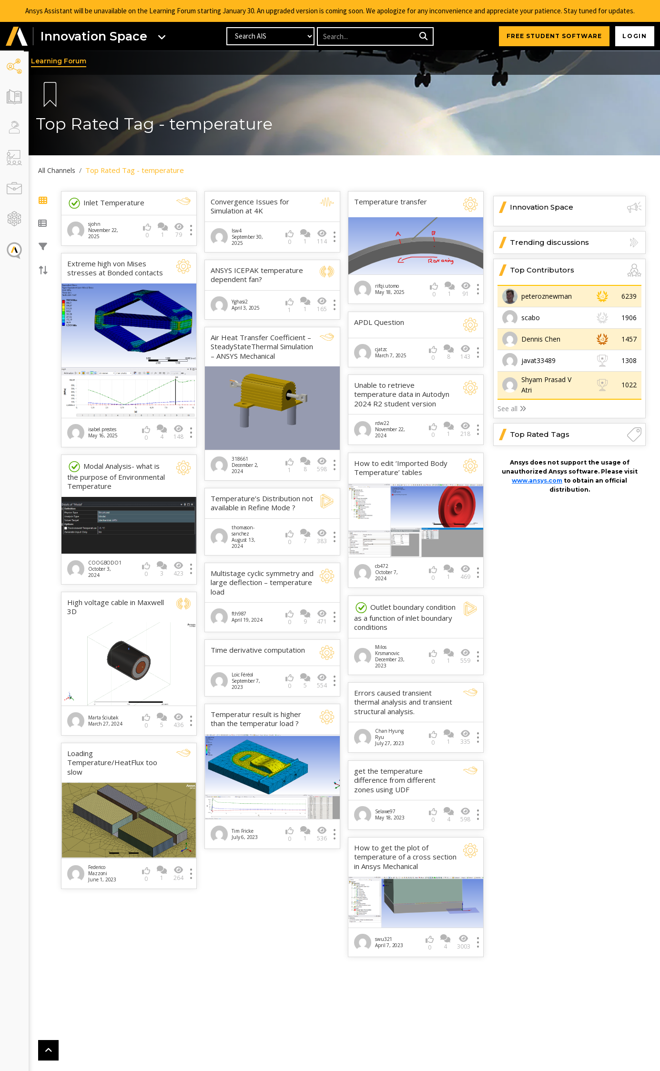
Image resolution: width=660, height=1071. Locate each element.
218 (465, 428)
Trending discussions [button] (575, 242)
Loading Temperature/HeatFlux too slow (117, 761)
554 (323, 680)
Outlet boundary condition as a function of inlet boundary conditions (406, 615)
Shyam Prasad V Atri (546, 384)
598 (323, 464)
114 (323, 237)
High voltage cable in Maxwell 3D (120, 605)
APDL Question (381, 321)
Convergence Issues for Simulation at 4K (253, 206)
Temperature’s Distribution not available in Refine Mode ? (263, 502)
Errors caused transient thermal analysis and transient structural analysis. (405, 700)
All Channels (62, 170)
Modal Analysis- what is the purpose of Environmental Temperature (121, 474)
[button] (16, 36)
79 (181, 230)
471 (323, 616)
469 (465, 570)
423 (181, 567)
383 (323, 536)
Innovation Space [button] (575, 207)
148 (181, 431)
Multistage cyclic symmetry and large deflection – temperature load (258, 582)
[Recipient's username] (367, 37)
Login (634, 36)
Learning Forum (64, 61)
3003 (463, 940)
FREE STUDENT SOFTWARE (552, 36)
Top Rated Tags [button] (575, 434)
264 (181, 871)
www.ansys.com (537, 480)
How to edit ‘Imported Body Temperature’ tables (402, 467)
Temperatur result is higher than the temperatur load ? (259, 718)
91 (465, 288)
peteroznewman (546, 296)
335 (465, 735)
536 (323, 832)
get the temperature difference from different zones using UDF (396, 778)
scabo (530, 317)
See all (512, 408)
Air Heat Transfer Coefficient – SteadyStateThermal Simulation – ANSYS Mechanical (264, 347)
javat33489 (538, 360)
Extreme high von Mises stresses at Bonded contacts (120, 268)
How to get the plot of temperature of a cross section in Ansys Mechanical (401, 855)
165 (323, 305)
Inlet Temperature (110, 203)
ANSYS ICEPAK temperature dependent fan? (260, 275)
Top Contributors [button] (575, 270)
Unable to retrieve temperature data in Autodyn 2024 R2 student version (403, 393)
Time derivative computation (261, 649)
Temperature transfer (392, 201)
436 (181, 718)
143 (465, 351)
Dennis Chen (540, 339)
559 (465, 654)
